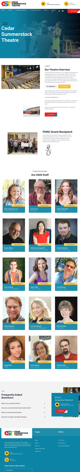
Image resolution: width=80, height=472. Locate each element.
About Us (37, 446)
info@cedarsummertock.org (16, 453)
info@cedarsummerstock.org (53, 4)
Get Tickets (61, 440)
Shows (10, 10)
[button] (22, 10)
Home (2, 10)
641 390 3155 (73, 4)
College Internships (40, 448)
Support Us (53, 10)
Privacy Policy (61, 443)
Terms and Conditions (63, 446)
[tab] (51, 86)
